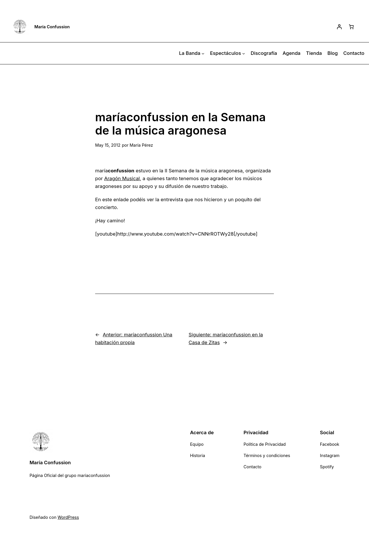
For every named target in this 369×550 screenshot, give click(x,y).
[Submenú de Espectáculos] (243, 53)
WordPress (68, 517)
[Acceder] (339, 26)
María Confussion (52, 26)
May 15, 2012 (108, 145)
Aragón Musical (122, 178)
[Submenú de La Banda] (203, 53)
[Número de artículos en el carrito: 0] (351, 26)
